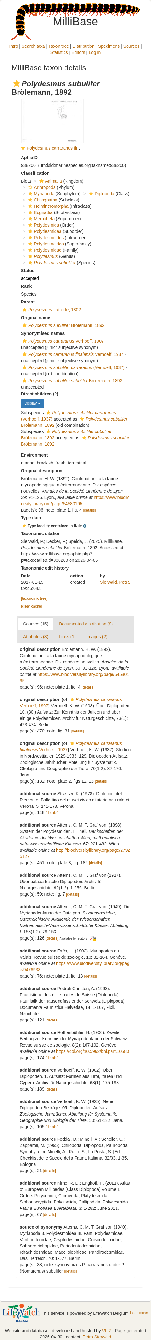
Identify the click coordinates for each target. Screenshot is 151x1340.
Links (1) (67, 636)
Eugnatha (40, 212)
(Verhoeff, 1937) (73, 367)
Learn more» (139, 1313)
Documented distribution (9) (86, 623)
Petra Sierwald (97, 1336)
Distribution (84, 46)
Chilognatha (42, 199)
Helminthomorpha (48, 206)
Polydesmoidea (45, 243)
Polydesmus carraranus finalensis (59, 148)
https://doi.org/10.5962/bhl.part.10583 (92, 1051)
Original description (41, 470)
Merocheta (41, 218)
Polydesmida (43, 225)
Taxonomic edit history (45, 568)
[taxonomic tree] (34, 598)
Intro (13, 46)
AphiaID (29, 157)
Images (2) (96, 636)
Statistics (59, 52)
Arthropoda (41, 187)
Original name (35, 317)
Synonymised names (43, 333)
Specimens (109, 46)
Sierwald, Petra (115, 582)
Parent (28, 301)
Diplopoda (100, 193)
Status (27, 270)
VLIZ (107, 1330)
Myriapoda (40, 193)
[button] (17, 83)
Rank (26, 286)
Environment (34, 455)
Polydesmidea (44, 231)
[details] (89, 510)
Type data (31, 517)
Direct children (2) (39, 393)
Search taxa (33, 46)
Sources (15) (35, 623)
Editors (78, 52)
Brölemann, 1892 (63, 325)
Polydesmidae (44, 250)
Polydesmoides (45, 237)
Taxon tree (59, 46)
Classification (35, 173)
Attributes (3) (35, 636)
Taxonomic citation (41, 533)
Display (32, 403)
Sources (131, 46)
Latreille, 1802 (51, 309)
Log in (95, 52)
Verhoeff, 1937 (72, 354)
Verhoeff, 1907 (62, 341)
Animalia (50, 181)
